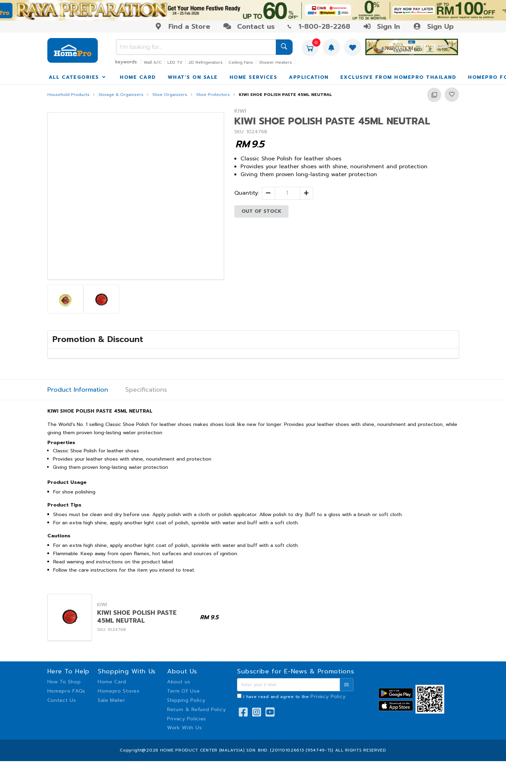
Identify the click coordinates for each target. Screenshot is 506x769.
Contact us (249, 26)
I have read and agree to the (294, 697)
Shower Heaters (275, 62)
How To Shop (64, 681)
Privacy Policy (327, 696)
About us (178, 681)
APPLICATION (309, 77)
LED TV (175, 62)
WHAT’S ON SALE (193, 77)
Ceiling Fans (240, 62)
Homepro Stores (119, 691)
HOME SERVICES (254, 77)
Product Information (77, 390)
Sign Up (433, 26)
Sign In (381, 26)
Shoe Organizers (169, 95)
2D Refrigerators (205, 62)
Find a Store (182, 26)
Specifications (146, 390)
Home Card (112, 681)
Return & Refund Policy (196, 709)
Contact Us (61, 700)
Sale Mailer (111, 700)
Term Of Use (183, 691)
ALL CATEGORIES (78, 77)
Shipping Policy (186, 700)
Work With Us (184, 727)
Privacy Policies (186, 718)
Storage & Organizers (120, 95)
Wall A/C (153, 62)
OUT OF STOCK (261, 211)
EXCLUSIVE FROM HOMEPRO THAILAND (398, 77)
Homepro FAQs (66, 691)
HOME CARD (138, 77)
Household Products (68, 95)
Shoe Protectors (213, 95)
